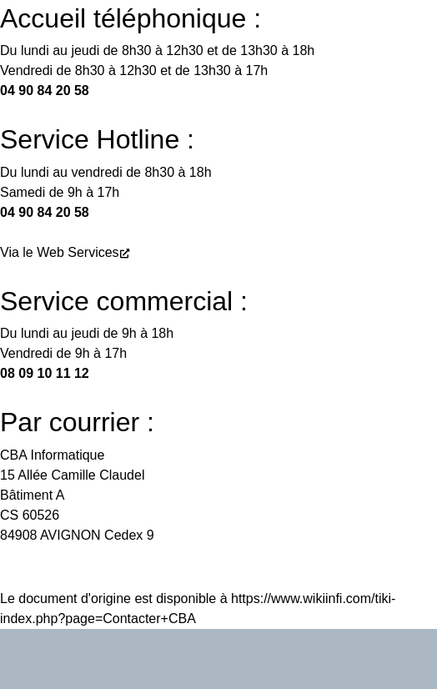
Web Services (77, 252)
